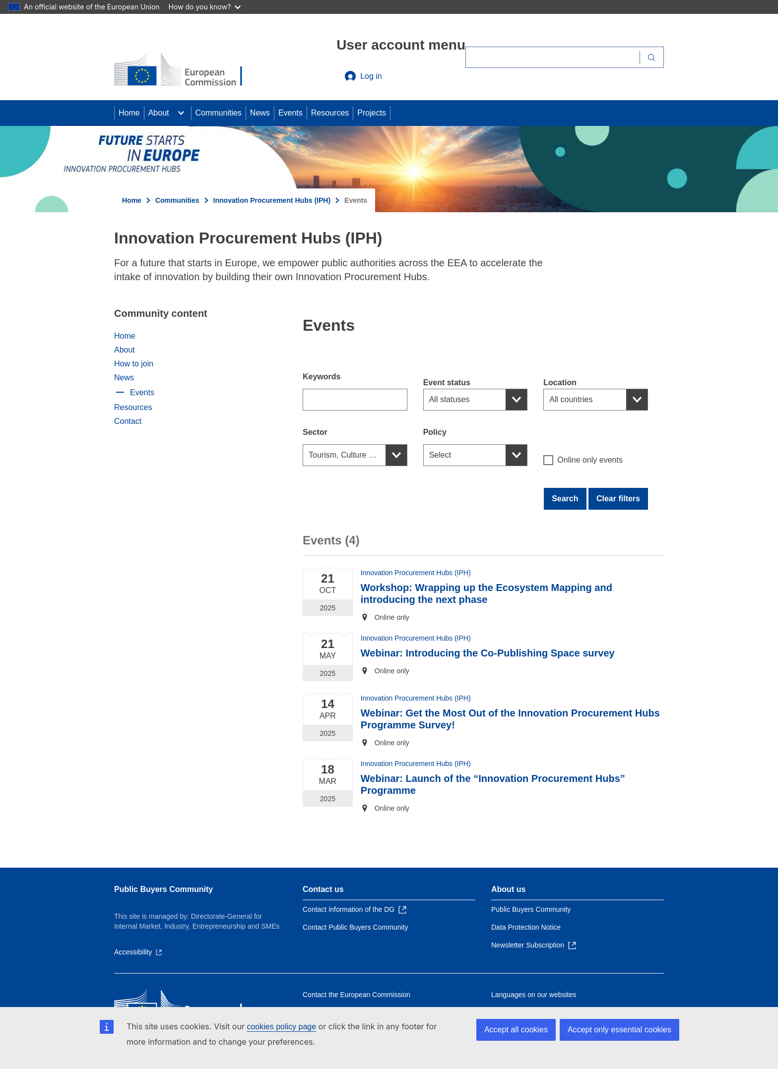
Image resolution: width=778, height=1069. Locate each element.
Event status (446, 382)
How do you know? (205, 6)
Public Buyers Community (163, 889)
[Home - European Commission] (186, 70)
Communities (218, 113)
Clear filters (618, 498)
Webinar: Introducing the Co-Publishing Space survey (488, 653)
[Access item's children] (181, 113)
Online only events (583, 460)
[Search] (552, 57)
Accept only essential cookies (619, 1029)
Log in (363, 76)
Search (565, 498)
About (158, 113)
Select (440, 455)
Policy (435, 432)
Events (290, 113)
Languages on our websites (533, 995)
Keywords (321, 376)
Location (560, 382)
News (260, 113)
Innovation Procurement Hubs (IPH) (271, 200)
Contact (127, 421)
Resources (330, 113)
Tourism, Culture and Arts (353, 455)
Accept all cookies (516, 1029)
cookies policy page (281, 1026)
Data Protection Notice (526, 927)
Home (129, 113)
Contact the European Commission (356, 995)
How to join (133, 363)
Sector (315, 432)
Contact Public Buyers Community (355, 927)
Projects (371, 113)
